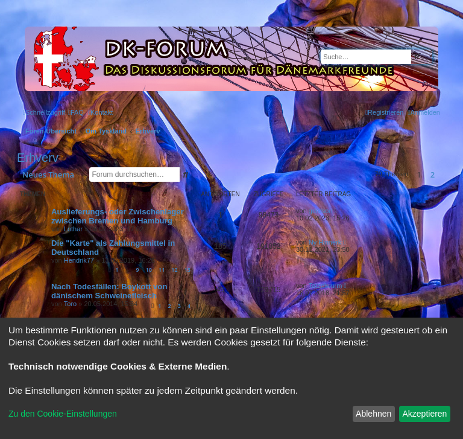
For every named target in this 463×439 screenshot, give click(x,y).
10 (149, 270)
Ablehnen (373, 413)
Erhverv (37, 157)
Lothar (73, 228)
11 (162, 270)
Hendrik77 (79, 260)
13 (187, 270)
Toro (70, 303)
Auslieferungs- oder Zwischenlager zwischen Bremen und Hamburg (117, 216)
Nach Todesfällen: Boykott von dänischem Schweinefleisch (109, 291)
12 (174, 270)
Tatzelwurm (325, 285)
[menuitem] (76, 112)
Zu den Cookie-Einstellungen (62, 413)
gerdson (321, 210)
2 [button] (432, 174)
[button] (443, 174)
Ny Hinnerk (325, 242)
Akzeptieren (424, 413)
